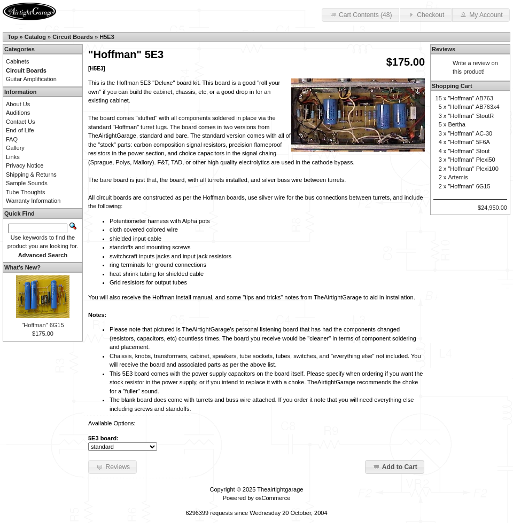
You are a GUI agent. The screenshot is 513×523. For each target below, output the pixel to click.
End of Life (20, 130)
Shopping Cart (452, 86)
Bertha (456, 124)
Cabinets (17, 61)
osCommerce (272, 498)
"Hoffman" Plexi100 (473, 168)
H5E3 (106, 37)
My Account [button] (481, 14)
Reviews (443, 49)
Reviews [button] (112, 466)
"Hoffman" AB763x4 (473, 107)
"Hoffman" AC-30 (470, 133)
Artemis (458, 177)
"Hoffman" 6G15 (42, 325)
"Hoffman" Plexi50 (471, 159)
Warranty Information (33, 200)
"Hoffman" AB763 (470, 98)
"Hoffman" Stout (468, 151)
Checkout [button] (425, 14)
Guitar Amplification (31, 79)
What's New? (22, 267)
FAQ (12, 139)
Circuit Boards (72, 37)
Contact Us (20, 121)
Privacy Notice (24, 165)
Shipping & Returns (31, 174)
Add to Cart (394, 466)
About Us (18, 104)
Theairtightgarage (280, 489)
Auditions (18, 112)
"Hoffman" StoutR (471, 116)
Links (13, 157)
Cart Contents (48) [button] (360, 14)
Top (12, 37)
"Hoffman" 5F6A (469, 142)
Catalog (35, 37)
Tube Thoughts (25, 192)
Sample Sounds (27, 183)
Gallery (15, 148)
